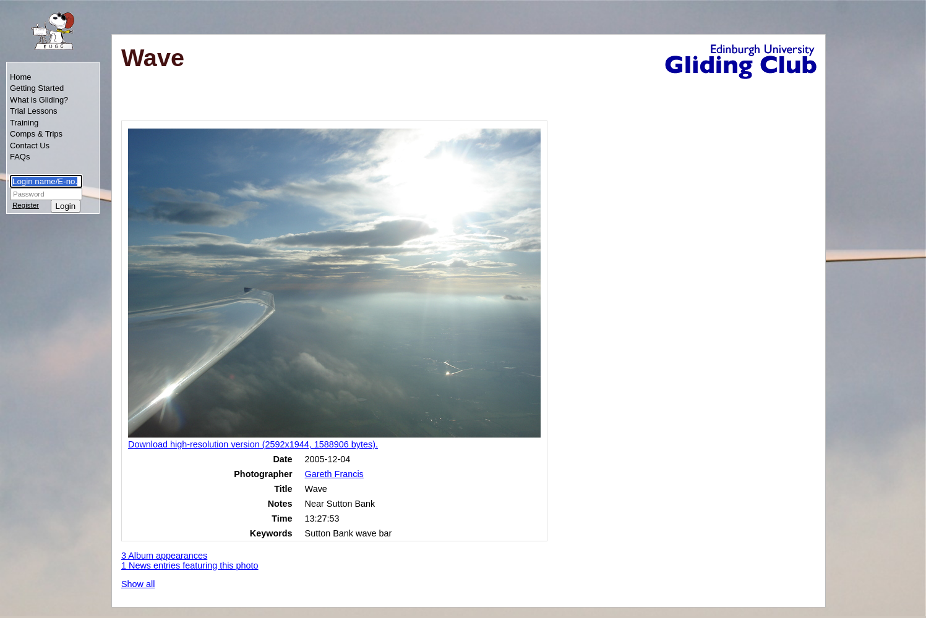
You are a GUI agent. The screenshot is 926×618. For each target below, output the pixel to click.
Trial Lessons (34, 111)
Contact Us (29, 145)
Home (21, 77)
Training (24, 122)
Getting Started (37, 88)
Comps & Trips (36, 133)
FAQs (20, 156)
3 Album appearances (164, 556)
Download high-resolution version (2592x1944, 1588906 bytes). (253, 444)
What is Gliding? (39, 99)
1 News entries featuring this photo (190, 565)
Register (25, 205)
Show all (138, 584)
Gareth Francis (334, 474)
